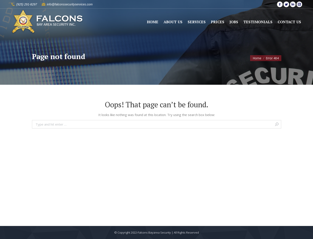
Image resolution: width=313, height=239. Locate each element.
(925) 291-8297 (26, 4)
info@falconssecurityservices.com (70, 4)
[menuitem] (152, 21)
